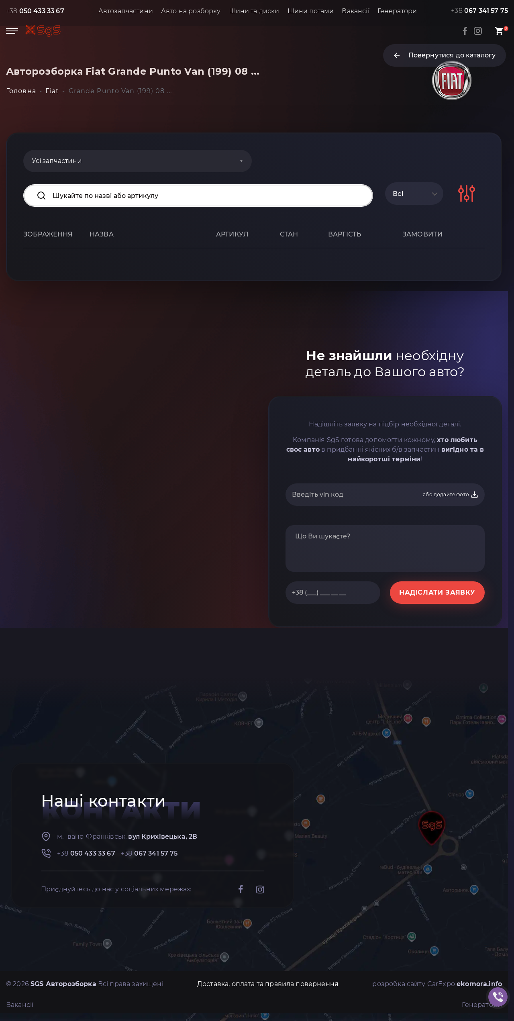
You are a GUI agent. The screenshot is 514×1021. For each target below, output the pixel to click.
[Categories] (137, 161)
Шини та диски (254, 11)
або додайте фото (451, 495)
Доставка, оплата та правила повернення (268, 984)
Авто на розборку (191, 11)
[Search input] (198, 195)
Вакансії (355, 11)
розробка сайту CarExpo (437, 984)
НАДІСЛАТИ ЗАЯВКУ (437, 592)
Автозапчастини (125, 11)
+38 (35, 11)
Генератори (397, 11)
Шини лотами (311, 11)
